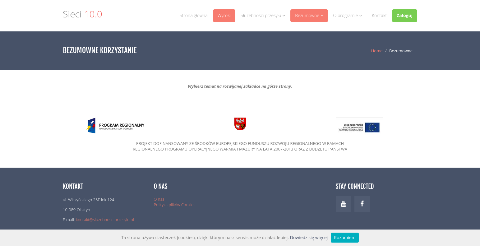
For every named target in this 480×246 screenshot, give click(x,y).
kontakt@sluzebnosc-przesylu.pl (105, 219)
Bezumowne (309, 15)
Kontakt (379, 15)
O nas (159, 199)
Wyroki (224, 15)
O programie (347, 15)
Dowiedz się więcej (309, 237)
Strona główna (194, 15)
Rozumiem (345, 237)
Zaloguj (405, 15)
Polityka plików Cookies (175, 204)
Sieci (82, 14)
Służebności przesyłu (263, 15)
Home (377, 50)
